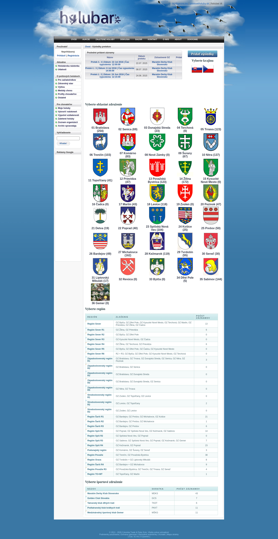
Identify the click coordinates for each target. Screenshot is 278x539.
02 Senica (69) (127, 129)
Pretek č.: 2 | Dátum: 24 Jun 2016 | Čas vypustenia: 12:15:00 (110, 75)
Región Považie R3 (96, 469)
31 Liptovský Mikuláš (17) (100, 279)
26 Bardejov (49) (100, 253)
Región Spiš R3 (95, 440)
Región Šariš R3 (95, 426)
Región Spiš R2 (95, 436)
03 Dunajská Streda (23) (157, 129)
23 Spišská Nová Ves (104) (157, 228)
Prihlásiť (61, 55)
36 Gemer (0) (100, 303)
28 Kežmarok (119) (157, 253)
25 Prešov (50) (211, 228)
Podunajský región (96, 450)
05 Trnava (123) (211, 129)
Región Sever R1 (95, 330)
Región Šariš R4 (95, 464)
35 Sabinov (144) (211, 279)
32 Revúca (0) (128, 279)
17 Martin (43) (128, 204)
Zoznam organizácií (68, 122)
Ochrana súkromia (129, 534)
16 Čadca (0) (100, 204)
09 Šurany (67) (185, 155)
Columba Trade (128, 532)
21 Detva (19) (100, 228)
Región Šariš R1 (95, 416)
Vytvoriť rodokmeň (67, 111)
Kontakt (162, 534)
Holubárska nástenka (68, 66)
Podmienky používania (109, 534)
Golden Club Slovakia (98, 498)
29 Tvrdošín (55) (185, 254)
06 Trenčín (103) (100, 154)
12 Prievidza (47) (128, 180)
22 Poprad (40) (128, 228)
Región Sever (94, 324)
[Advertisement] (68, 207)
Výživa (61, 87)
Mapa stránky (173, 534)
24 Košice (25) (185, 228)
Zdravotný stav (65, 83)
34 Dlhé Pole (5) (185, 279)
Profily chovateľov (67, 94)
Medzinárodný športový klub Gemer (105, 512)
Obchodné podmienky (147, 534)
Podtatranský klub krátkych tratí (103, 508)
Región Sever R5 (95, 349)
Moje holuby (64, 108)
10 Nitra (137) (211, 154)
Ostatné (62, 97)
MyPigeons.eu (180, 3)
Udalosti (62, 69)
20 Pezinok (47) (211, 204)
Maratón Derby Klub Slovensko (162, 63)
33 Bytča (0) (157, 279)
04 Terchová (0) (185, 129)
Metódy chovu (65, 90)
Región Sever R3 (95, 339)
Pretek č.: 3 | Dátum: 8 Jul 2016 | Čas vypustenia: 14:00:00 (110, 69)
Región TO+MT (94, 474)
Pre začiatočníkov (67, 80)
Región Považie (95, 455)
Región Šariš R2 (95, 421)
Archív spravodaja (67, 126)
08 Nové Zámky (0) (157, 154)
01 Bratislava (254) (100, 129)
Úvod (87, 46)
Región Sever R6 (95, 354)
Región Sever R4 (95, 344)
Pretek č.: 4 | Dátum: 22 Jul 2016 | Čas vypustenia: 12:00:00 (110, 63)
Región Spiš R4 (95, 445)
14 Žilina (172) (185, 180)
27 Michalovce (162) (128, 254)
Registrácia (73, 55)
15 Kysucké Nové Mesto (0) (211, 180)
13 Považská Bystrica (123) (157, 180)
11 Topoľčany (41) (100, 180)
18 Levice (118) (157, 204)
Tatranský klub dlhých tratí (100, 503)
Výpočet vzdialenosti (68, 115)
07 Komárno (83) (128, 155)
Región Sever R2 (95, 334)
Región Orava (94, 460)
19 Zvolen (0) (185, 204)
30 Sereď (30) (211, 253)
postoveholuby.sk (199, 3)
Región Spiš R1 (95, 431)
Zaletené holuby (66, 119)
